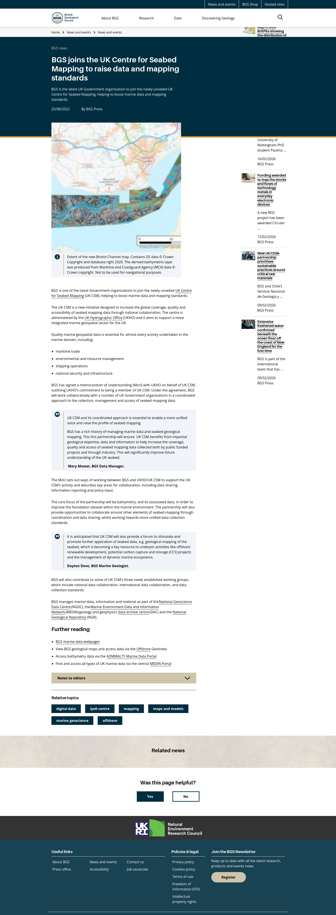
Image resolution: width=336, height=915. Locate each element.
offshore (110, 720)
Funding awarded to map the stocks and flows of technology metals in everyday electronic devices (271, 189)
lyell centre (99, 708)
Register (228, 877)
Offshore (144, 649)
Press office (62, 869)
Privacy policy (183, 862)
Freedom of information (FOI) (186, 886)
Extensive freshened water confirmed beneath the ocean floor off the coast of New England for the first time (270, 336)
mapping (131, 708)
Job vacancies (137, 869)
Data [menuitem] (178, 18)
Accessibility (99, 869)
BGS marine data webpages (78, 641)
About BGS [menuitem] (110, 18)
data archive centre (133, 612)
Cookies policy (183, 869)
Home (55, 32)
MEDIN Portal (160, 663)
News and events (222, 4)
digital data (66, 708)
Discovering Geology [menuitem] (218, 18)
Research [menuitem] (146, 18)
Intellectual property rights (184, 899)
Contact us (135, 862)
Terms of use (182, 876)
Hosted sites (275, 4)
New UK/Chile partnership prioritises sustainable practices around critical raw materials (271, 265)
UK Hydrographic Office (103, 317)
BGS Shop (250, 4)
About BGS (61, 862)
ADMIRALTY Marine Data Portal (131, 656)
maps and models (168, 708)
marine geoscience (72, 720)
